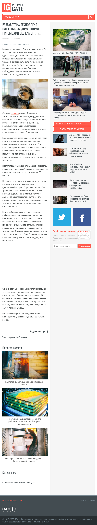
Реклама (92, 500)
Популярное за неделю (71, 123)
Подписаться (84, 246)
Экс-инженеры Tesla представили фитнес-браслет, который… (79, 198)
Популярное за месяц (72, 129)
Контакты (83, 500)
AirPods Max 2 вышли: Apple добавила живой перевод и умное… (80, 137)
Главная (16, 38)
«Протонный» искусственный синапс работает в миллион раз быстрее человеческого (24, 421)
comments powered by (18, 482)
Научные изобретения (17, 337)
